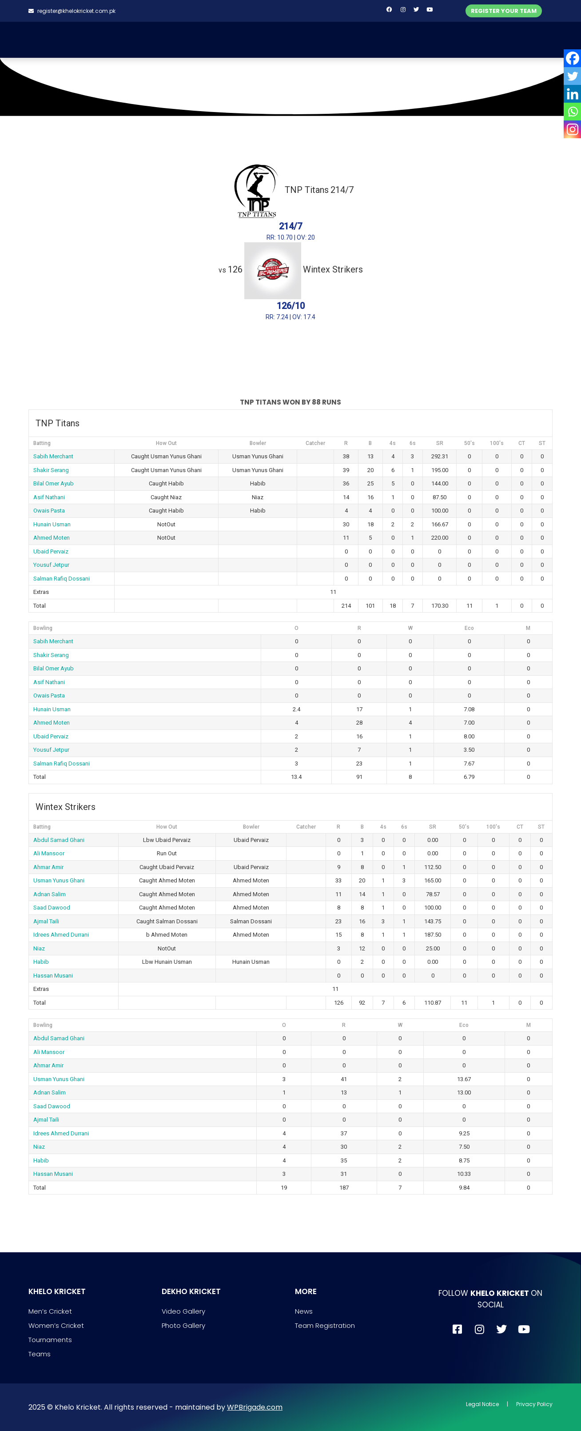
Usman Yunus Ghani (58, 880)
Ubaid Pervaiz (50, 551)
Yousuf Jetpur (51, 564)
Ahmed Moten (51, 537)
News (304, 1311)
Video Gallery (183, 1311)
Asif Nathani (49, 497)
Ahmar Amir (48, 867)
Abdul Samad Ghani (58, 840)
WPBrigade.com (255, 1407)
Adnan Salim (49, 894)
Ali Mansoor (48, 853)
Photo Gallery (183, 1325)
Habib (41, 961)
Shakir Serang (51, 470)
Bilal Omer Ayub (53, 483)
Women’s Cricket (56, 1325)
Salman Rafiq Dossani (61, 578)
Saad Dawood (51, 907)
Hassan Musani (53, 975)
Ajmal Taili (46, 921)
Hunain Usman (52, 524)
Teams (39, 1354)
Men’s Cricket (50, 1311)
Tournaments (50, 1339)
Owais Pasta (49, 510)
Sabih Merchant (53, 456)
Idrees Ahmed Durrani (61, 934)
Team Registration (325, 1325)
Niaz (39, 948)
